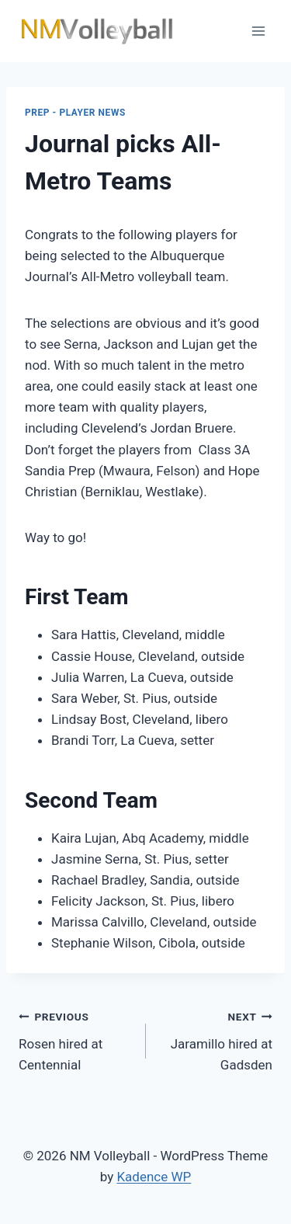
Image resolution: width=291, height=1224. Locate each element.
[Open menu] (258, 31)
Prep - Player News (75, 112)
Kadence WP (153, 1176)
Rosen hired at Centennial (76, 1039)
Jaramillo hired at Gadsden (216, 1039)
